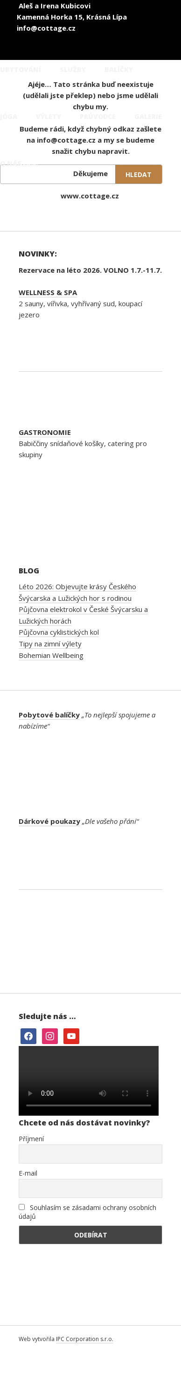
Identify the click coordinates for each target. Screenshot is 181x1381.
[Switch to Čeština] (75, 32)
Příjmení (31, 1138)
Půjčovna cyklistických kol (59, 632)
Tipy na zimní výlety (50, 643)
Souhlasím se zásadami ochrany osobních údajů (87, 1212)
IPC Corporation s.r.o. (84, 1339)
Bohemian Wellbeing (51, 655)
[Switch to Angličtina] (131, 32)
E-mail (28, 1173)
